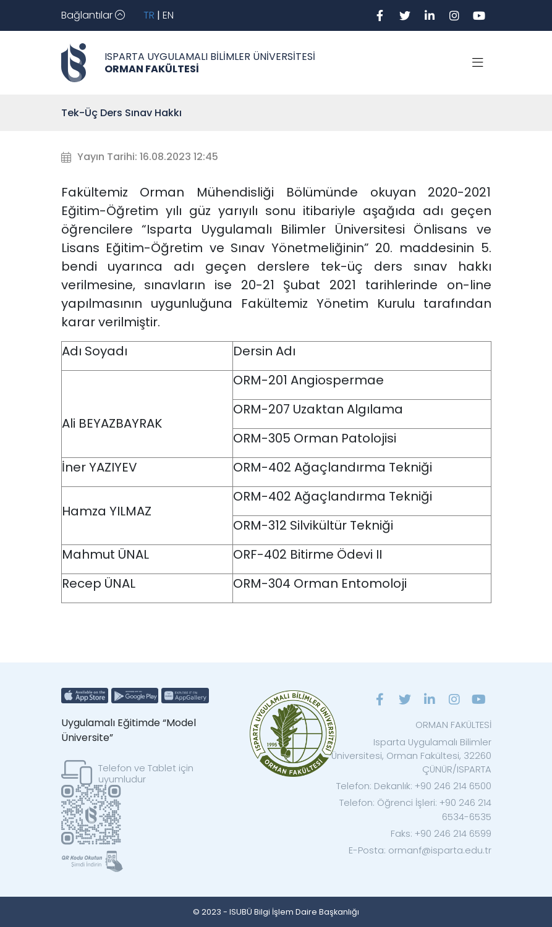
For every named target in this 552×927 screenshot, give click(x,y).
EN (168, 15)
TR (149, 15)
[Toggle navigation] (93, 15)
